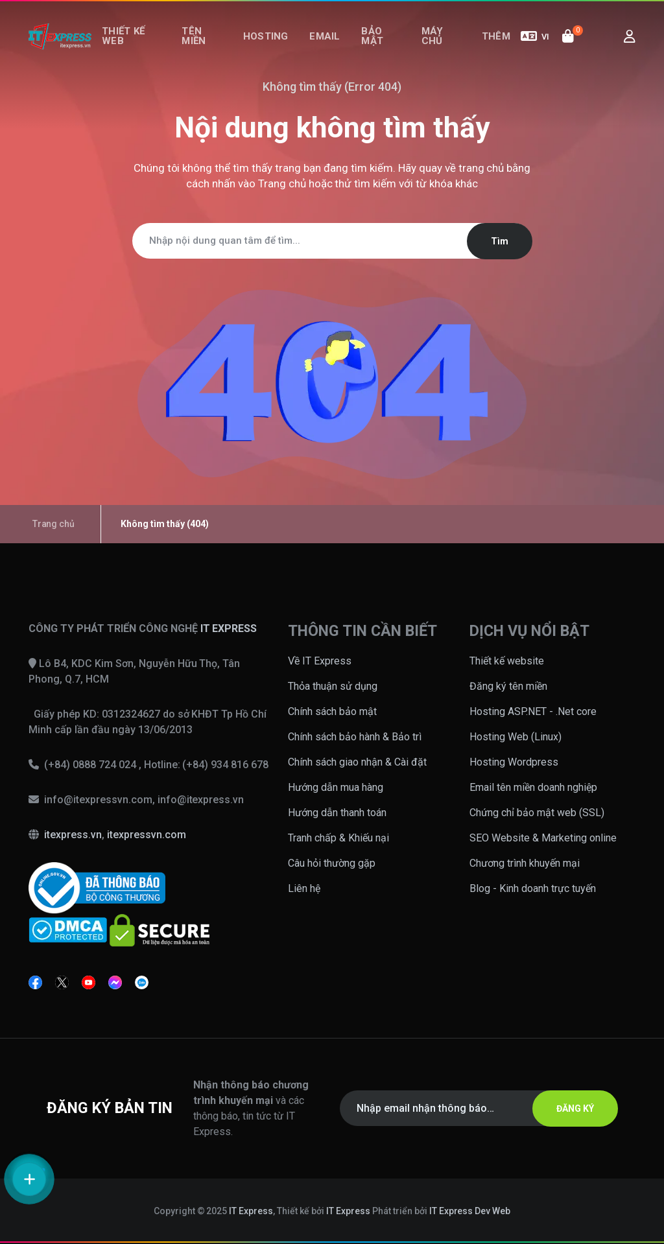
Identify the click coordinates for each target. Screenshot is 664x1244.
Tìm (494, 241)
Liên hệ (304, 888)
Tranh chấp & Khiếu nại (338, 838)
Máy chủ (432, 43)
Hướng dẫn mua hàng (335, 787)
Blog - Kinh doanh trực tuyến (532, 888)
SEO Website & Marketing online (543, 838)
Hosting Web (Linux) (515, 737)
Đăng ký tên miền (508, 686)
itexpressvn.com (146, 834)
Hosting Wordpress (513, 762)
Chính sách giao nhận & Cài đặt (357, 762)
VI (535, 44)
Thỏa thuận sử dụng (332, 686)
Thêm (498, 44)
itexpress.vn (73, 834)
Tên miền (199, 43)
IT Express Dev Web (470, 1211)
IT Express (251, 1211)
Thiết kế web (125, 43)
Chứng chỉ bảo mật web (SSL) (536, 812)
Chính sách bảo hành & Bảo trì (354, 737)
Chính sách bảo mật (332, 711)
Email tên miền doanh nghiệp (533, 787)
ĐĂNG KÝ (570, 1108)
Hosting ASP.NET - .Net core (533, 711)
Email (328, 44)
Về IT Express (319, 661)
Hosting (273, 44)
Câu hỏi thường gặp (331, 863)
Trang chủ (282, 183)
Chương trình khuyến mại (524, 863)
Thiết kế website (506, 661)
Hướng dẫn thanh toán (337, 812)
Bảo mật (371, 43)
